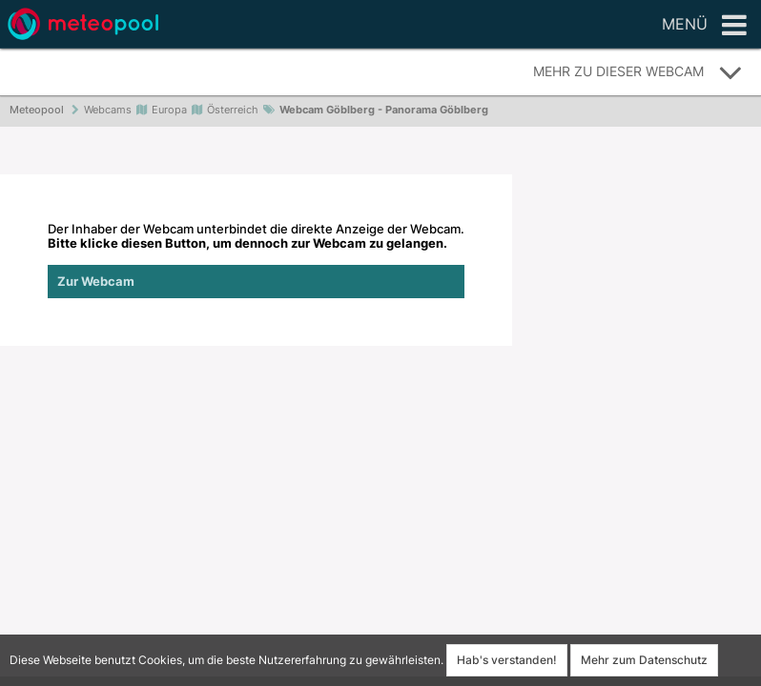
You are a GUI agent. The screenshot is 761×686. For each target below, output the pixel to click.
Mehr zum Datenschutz (644, 660)
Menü (704, 25)
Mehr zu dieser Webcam (638, 72)
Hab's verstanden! (507, 660)
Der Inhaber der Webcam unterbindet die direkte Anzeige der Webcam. (256, 260)
